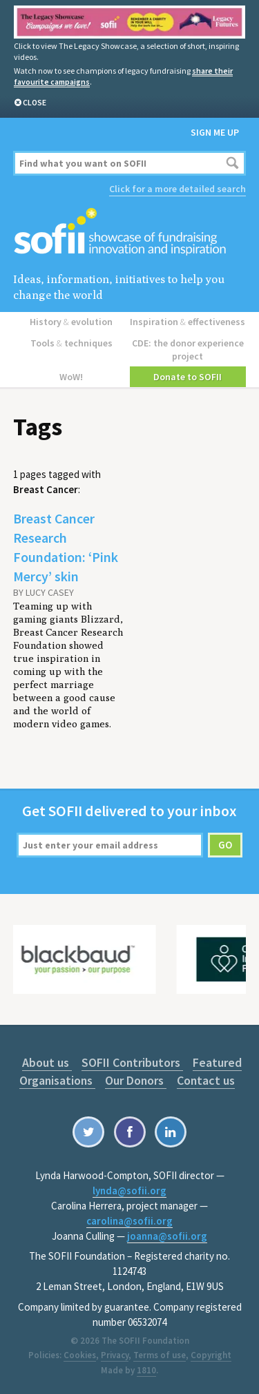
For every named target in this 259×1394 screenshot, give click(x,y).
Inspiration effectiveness (187, 321)
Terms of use (159, 1355)
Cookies (80, 1355)
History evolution (71, 321)
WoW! (71, 377)
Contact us (206, 1080)
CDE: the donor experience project (188, 349)
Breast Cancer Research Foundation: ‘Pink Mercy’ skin (65, 547)
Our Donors (135, 1080)
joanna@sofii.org (167, 1235)
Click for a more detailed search (177, 189)
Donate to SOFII (187, 377)
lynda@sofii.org (129, 1190)
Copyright (211, 1355)
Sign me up (215, 132)
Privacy (114, 1355)
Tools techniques (71, 343)
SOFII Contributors (132, 1062)
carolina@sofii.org (129, 1220)
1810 (146, 1370)
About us (47, 1062)
